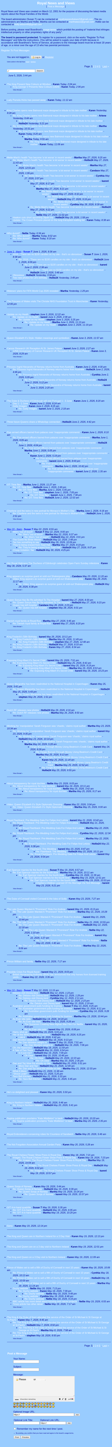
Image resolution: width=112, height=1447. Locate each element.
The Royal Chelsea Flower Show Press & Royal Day (34, 1155)
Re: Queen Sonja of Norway (27, 1189)
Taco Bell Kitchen (22, 1076)
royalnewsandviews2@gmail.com (75, 19)
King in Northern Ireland (19, 1102)
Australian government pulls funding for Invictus (37, 1006)
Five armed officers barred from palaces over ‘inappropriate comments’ (43, 432)
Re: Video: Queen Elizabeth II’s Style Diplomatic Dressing (42, 807)
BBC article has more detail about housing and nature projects (45, 1301)
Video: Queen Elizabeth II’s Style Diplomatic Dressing (34, 804)
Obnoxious (18, 275)
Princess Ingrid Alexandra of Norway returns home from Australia (40, 367)
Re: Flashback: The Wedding (51, 851)
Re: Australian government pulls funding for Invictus (45, 1008)
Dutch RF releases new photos (23, 710)
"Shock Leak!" (20, 1074)
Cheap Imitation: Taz (23, 550)
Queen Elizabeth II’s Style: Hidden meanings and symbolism (38, 338)
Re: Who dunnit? (21, 236)
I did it (22, 1037)
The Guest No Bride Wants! (27, 539)
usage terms (49, 29)
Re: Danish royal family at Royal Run (32, 623)
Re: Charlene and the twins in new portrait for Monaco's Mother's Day (49, 513)
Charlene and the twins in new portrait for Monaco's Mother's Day (40, 511)
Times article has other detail (28, 1304)
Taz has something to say (26, 542)
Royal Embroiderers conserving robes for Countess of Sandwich (40, 1134)
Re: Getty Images (28, 408)
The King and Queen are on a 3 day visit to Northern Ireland (38, 1247)
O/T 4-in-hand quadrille (19, 1207)
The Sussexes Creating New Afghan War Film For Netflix (53, 1024)
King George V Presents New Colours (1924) (36, 87)
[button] (67, 1403)
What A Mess (19, 1071)
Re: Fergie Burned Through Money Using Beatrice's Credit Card (69, 752)
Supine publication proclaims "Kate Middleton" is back (34, 1118)
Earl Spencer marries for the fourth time (27, 870)
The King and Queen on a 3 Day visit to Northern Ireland (36, 1257)
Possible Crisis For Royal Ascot (23, 972)
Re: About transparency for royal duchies (34, 786)
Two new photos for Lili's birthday (30, 278)
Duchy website (20, 1288)
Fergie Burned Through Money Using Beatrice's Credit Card (61, 747)
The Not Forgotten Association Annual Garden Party (34, 1144)
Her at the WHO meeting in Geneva (31, 1034)
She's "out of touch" (23, 532)
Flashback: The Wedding (43, 849)
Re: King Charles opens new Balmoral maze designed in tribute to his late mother (55, 115)
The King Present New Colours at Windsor (29, 84)
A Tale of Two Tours (23, 1050)
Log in (36, 57)
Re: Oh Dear (36, 1058)
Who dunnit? (13, 233)
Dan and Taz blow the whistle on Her (32, 1063)
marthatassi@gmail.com (81, 22)
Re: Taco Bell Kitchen (30, 1079)
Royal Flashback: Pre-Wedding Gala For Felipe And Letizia (37, 820)
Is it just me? (25, 1053)
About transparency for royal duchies (26, 783)
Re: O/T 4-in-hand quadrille (27, 1210)
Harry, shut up (20, 1032)
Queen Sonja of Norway (19, 1186)
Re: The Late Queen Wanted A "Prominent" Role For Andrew (44, 912)
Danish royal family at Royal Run (24, 621)
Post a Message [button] (56, 6)
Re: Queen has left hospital (33, 608)
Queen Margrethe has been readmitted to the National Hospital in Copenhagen (48, 684)
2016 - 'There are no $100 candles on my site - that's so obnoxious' (47, 254)
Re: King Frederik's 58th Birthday (30, 639)
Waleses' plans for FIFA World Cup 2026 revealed (33, 291)
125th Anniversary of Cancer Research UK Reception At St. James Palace (51, 351)
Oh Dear (28, 1055)
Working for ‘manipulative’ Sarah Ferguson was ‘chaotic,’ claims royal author (46, 726)
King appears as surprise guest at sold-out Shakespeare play (38, 576)
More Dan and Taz (28, 1066)
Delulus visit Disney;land (25, 993)
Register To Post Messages (15, 50)
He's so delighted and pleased (22, 1092)
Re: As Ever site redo (30, 1021)
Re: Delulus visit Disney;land (33, 995)
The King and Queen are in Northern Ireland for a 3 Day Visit (38, 1236)
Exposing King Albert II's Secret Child (26, 660)
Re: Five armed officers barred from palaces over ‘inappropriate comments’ (51, 437)
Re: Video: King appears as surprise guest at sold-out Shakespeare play (56, 584)
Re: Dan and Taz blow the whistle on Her (40, 1068)
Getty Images (20, 406)
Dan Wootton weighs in (25, 1040)
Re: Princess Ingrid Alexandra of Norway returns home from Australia (48, 369)
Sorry (10, 1226)
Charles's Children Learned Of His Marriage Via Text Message (68, 883)
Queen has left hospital (25, 605)
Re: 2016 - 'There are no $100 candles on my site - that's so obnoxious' (55, 259)
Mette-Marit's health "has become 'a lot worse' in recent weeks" (39, 157)
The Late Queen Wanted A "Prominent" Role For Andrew (36, 909)
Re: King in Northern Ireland (27, 1105)
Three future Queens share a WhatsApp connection (33, 422)
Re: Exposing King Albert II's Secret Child (34, 663)
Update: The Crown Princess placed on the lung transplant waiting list (49, 220)
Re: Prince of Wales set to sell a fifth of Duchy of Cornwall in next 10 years (51, 1273)
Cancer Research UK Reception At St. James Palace (34, 348)
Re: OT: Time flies (22, 487)
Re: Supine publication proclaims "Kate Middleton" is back (43, 1121)
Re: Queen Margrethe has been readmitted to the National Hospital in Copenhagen (56, 689)
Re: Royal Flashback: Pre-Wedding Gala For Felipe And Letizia (45, 823)
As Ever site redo (22, 1019)
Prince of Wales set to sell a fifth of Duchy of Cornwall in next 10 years (43, 1267)
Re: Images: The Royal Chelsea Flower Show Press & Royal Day (52, 1160)
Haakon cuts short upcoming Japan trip (33, 217)
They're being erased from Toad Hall (32, 545)
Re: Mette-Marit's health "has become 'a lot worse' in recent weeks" (47, 160)
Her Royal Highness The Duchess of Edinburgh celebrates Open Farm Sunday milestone (53, 563)
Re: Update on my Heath (26, 317)
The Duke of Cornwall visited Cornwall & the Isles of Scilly (37, 899)
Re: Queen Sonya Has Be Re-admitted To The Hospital (41, 602)
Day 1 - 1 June (20, 403)
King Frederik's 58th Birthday (22, 636)
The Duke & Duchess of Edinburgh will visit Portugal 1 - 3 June (39, 401)
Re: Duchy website (28, 1291)
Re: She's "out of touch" (31, 534)
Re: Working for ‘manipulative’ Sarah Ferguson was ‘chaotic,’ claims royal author (54, 731)
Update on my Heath (18, 314)
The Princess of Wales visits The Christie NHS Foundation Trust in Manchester (47, 301)
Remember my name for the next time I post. (38, 1433)
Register (40, 1379)
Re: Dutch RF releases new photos (31, 713)
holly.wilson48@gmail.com (28, 24)
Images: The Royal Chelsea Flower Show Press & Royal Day (44, 1157)
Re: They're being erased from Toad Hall (40, 547)
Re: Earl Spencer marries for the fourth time (35, 872)
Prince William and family (20, 961)
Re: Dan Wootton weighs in (33, 1042)
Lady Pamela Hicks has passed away (26, 100)
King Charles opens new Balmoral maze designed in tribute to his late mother (47, 110)
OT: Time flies (14, 484)
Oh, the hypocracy (22, 1047)
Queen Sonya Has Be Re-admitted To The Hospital (33, 600)
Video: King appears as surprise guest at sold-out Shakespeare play (48, 579)
